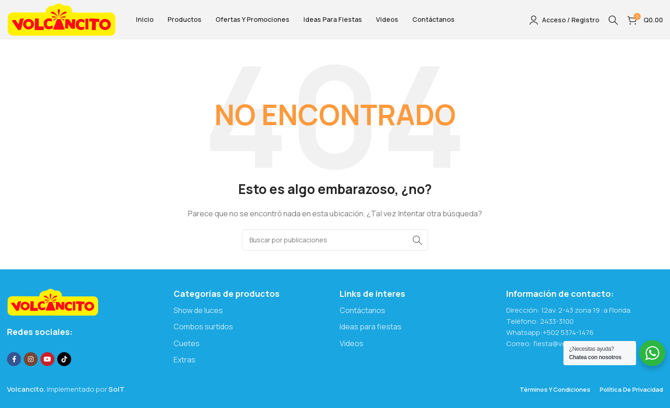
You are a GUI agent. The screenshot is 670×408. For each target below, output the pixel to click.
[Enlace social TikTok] (64, 359)
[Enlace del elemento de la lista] (252, 311)
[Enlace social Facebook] (14, 359)
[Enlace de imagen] (53, 302)
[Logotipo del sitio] (62, 19)
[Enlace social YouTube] (47, 359)
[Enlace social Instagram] (31, 359)
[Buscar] (613, 20)
